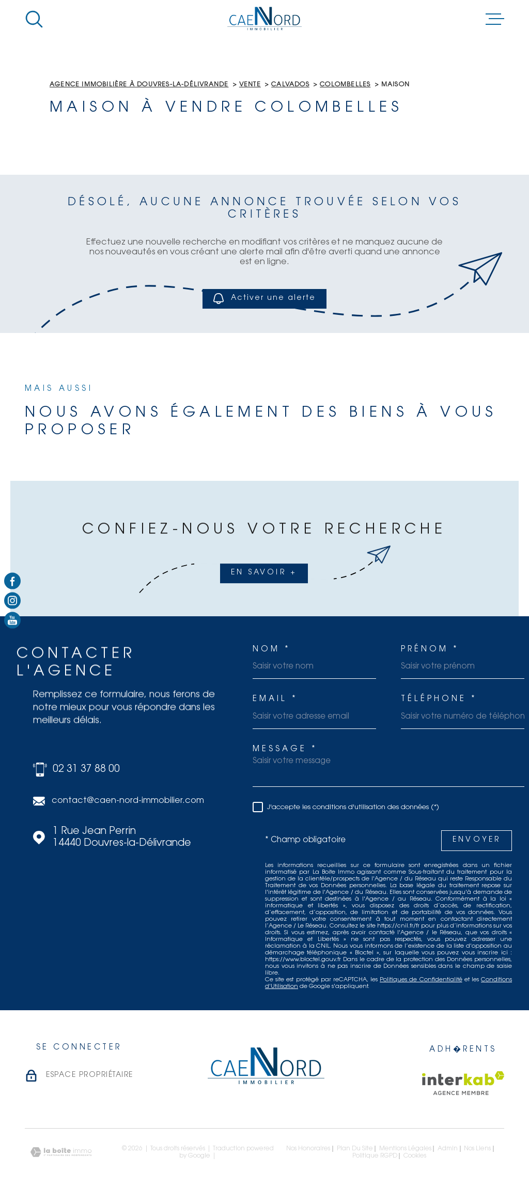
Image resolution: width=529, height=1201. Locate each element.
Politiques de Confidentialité (421, 980)
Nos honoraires (308, 1149)
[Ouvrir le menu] (495, 19)
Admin (448, 1149)
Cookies (414, 1156)
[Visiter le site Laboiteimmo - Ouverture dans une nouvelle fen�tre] (61, 1152)
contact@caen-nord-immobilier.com (128, 801)
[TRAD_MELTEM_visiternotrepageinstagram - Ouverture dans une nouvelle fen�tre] (12, 600)
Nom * (272, 649)
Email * (275, 699)
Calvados (290, 85)
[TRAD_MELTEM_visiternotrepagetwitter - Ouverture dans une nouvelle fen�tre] (12, 620)
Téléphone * (439, 699)
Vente (250, 85)
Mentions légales (405, 1149)
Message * (285, 749)
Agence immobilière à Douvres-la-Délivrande (139, 85)
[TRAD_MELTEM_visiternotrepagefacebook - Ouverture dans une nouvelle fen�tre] (12, 580)
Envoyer (477, 840)
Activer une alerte (264, 298)
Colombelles (345, 85)
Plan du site (355, 1149)
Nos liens (477, 1149)
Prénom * (430, 649)
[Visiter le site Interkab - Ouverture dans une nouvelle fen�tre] (463, 1083)
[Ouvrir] (34, 19)
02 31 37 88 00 (86, 769)
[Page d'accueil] (264, 19)
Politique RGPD (374, 1156)
